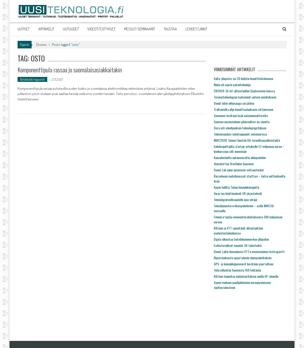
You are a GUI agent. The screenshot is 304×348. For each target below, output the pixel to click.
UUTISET (24, 29)
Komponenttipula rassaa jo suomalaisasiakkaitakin (70, 69)
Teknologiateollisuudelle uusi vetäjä (235, 199)
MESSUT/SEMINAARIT (139, 29)
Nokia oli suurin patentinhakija (232, 84)
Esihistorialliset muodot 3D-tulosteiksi (238, 245)
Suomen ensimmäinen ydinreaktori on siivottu (242, 121)
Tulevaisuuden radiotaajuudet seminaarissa (240, 134)
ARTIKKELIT (46, 29)
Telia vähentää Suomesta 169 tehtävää (237, 270)
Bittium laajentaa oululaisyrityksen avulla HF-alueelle (246, 276)
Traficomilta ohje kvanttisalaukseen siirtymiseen (243, 109)
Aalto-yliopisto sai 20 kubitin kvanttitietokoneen (243, 78)
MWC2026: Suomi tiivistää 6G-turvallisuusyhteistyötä (247, 140)
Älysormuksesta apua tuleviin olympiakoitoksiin (242, 257)
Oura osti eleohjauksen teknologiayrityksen (240, 127)
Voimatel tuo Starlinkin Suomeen (234, 163)
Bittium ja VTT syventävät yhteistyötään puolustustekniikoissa (238, 230)
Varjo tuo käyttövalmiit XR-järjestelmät (238, 193)
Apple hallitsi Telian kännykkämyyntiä (236, 187)
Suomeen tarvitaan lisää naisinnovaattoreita (241, 115)
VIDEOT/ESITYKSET (101, 29)
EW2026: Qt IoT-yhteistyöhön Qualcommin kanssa (244, 90)
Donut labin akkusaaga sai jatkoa (234, 103)
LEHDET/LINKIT (196, 29)
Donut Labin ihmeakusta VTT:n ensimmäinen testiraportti (249, 251)
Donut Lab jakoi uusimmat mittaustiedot (239, 169)
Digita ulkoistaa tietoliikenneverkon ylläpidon (241, 239)
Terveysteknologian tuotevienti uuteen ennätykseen (245, 96)
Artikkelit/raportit (32, 79)
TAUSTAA (170, 29)
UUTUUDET (71, 29)
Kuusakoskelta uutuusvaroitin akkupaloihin (240, 157)
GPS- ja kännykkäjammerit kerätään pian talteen (243, 263)
